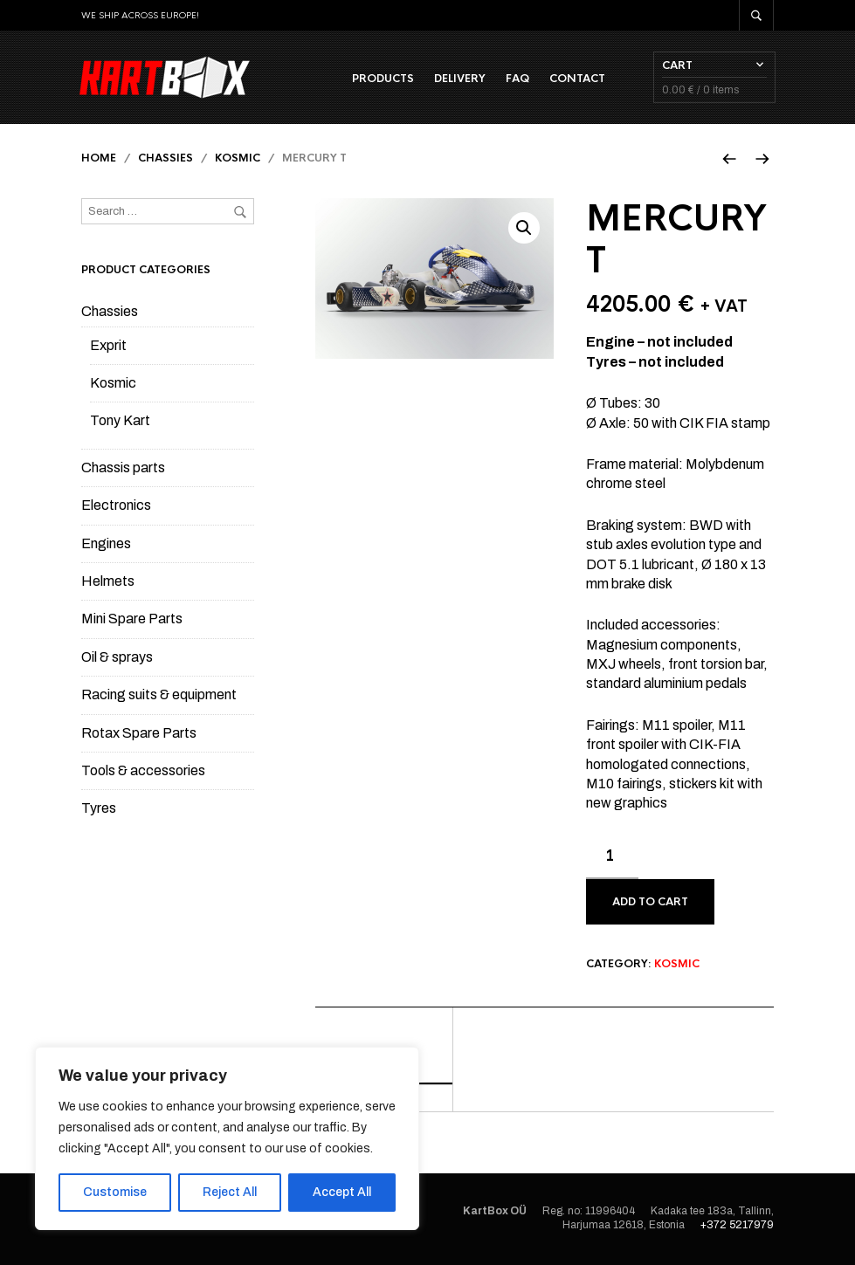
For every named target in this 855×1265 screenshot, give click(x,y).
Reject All (230, 1192)
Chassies (165, 160)
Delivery (458, 79)
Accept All (342, 1192)
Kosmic (237, 160)
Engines (106, 545)
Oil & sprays (117, 658)
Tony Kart (120, 422)
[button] (524, 229)
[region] (227, 1138)
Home (98, 160)
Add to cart (650, 904)
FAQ (515, 79)
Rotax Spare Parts (139, 733)
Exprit (108, 347)
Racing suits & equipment (159, 696)
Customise (115, 1192)
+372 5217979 (737, 1226)
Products (381, 79)
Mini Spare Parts (132, 620)
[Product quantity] (612, 859)
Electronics (116, 506)
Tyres (98, 809)
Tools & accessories (143, 772)
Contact (575, 79)
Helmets (107, 582)
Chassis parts (123, 469)
